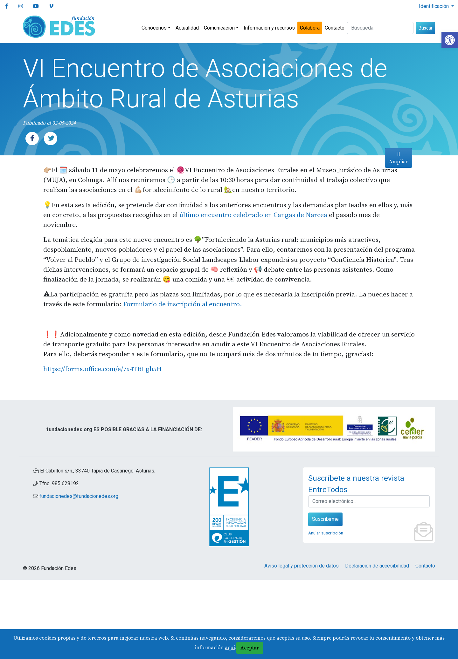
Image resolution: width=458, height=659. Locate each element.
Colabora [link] (310, 28)
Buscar (426, 28)
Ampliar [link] (396, 382)
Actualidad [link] (187, 28)
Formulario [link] (111, 384)
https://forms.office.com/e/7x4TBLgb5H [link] (102, 449)
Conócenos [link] (154, 28)
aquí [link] (230, 647)
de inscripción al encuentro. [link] (171, 384)
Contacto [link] (334, 28)
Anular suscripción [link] (325, 612)
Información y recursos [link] (269, 28)
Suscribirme (325, 598)
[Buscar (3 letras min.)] (380, 28)
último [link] (180, 245)
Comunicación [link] (219, 28)
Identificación (434, 6)
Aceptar (249, 648)
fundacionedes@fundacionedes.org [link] (78, 575)
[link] (449, 40)
